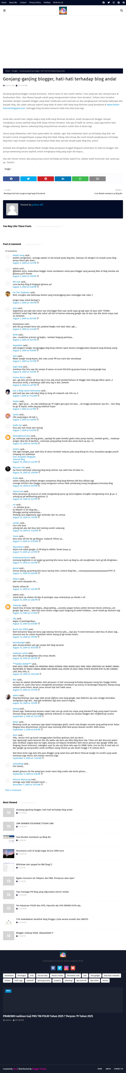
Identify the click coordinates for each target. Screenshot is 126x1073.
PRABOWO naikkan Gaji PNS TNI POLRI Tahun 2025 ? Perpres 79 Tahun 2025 (48, 1016)
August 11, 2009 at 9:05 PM (25, 573)
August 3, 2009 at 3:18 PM (25, 276)
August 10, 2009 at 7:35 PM (25, 517)
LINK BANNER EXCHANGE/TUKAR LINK (35, 823)
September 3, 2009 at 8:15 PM (27, 729)
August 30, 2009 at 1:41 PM (25, 703)
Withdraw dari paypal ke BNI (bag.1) (34, 864)
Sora (15, 1069)
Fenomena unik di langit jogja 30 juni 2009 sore (40, 850)
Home (4, 3)
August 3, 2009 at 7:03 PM (25, 302)
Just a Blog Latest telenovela (26, 390)
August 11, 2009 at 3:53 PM (25, 562)
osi (14, 504)
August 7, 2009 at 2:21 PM (25, 409)
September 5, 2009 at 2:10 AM (27, 774)
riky (14, 618)
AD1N (15, 335)
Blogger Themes (39, 1069)
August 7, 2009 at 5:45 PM (25, 430)
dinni (15, 735)
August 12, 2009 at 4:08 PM (25, 600)
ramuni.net (18, 491)
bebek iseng (18, 255)
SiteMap (47, 3)
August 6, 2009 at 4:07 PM (25, 385)
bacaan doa (43, 976)
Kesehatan (9, 976)
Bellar (15, 722)
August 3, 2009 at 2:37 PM (25, 263)
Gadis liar (17, 425)
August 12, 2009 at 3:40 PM (25, 589)
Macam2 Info (19, 467)
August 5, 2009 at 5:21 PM (25, 361)
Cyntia (16, 414)
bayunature (18, 547)
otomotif (30, 980)
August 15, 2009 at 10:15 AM (26, 647)
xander (16, 523)
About (108, 1069)
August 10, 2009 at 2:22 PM (25, 462)
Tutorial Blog (19, 459)
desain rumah (57, 976)
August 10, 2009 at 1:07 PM (25, 443)
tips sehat (94, 980)
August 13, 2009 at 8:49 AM (25, 624)
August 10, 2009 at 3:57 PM (25, 486)
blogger (15, 71)
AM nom (16, 282)
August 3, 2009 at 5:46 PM (25, 287)
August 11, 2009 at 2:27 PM (25, 552)
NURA (15, 478)
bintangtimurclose (21, 436)
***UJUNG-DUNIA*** (22, 664)
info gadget (95, 976)
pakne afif (10, 85)
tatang (16, 708)
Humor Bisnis (19, 377)
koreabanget (19, 642)
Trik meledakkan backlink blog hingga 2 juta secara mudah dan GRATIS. (52, 919)
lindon (16, 401)
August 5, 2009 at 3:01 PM (25, 340)
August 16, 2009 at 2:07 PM (25, 658)
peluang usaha (44, 980)
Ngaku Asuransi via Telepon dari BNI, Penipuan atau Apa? (45, 878)
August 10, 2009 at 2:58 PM (25, 472)
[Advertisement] (63, 41)
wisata (105, 980)
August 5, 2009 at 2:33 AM (25, 329)
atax (15, 308)
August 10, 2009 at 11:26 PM (26, 530)
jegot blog (17, 367)
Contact (23, 3)
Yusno (15, 536)
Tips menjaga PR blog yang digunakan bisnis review (42, 891)
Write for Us (58, 3)
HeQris (16, 449)
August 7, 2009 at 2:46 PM (25, 419)
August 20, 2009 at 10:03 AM (26, 674)
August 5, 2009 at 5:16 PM (25, 350)
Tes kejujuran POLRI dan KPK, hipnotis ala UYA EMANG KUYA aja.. (48, 905)
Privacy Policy (35, 3)
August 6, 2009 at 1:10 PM (25, 372)
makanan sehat (20, 653)
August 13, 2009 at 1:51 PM (25, 637)
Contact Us (118, 1069)
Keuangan (22, 976)
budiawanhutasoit (21, 557)
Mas (15, 679)
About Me (13, 3)
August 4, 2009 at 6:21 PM (25, 318)
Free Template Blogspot (24, 457)
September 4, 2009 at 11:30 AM (27, 758)
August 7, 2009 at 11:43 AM (25, 396)
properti (57, 980)
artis (32, 976)
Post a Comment (13, 790)
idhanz (16, 579)
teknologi (68, 980)
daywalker (18, 345)
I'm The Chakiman (21, 292)
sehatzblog (18, 763)
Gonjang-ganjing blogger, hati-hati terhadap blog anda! (44, 809)
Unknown (17, 605)
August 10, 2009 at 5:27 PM (25, 499)
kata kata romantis (111, 976)
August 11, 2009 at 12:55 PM (26, 541)
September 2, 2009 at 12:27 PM (27, 716)
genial (16, 568)
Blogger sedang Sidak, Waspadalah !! (34, 933)
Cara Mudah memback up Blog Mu (33, 837)
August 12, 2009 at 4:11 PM (25, 613)
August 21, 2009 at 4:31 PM (25, 690)
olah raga (19, 980)
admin (16, 695)
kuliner (8, 980)
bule (15, 356)
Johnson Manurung (22, 779)
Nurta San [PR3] (20, 629)
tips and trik (81, 980)
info (85, 976)
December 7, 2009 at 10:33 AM (27, 784)
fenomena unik (73, 976)
